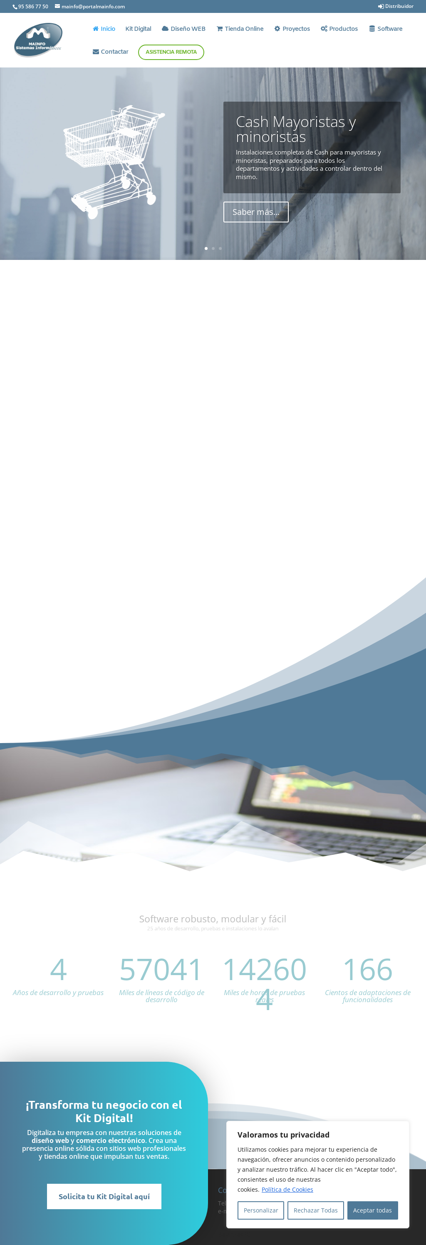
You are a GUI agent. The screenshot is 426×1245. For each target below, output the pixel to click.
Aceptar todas (372, 1210)
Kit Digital (138, 29)
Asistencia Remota (171, 52)
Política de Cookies (287, 1189)
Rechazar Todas (316, 1210)
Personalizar (261, 1210)
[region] (317, 1174)
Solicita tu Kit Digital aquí (75, 1196)
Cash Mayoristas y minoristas (296, 129)
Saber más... (256, 212)
